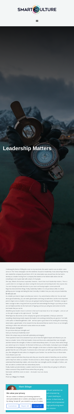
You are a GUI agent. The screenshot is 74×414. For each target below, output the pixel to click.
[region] (25, 400)
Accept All (38, 406)
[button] (37, 21)
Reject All (25, 406)
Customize (12, 406)
